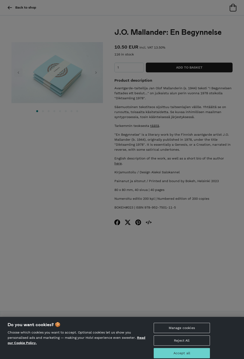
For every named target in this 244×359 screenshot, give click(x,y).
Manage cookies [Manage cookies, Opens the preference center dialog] (182, 330)
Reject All (181, 342)
